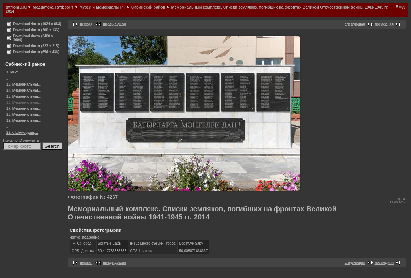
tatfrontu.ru (16, 7)
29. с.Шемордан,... (22, 133)
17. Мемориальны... (23, 108)
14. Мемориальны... (23, 90)
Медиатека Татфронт (53, 7)
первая (86, 24)
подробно (90, 237)
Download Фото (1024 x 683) (37, 24)
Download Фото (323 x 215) (36, 46)
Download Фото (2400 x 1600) (33, 38)
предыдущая (114, 24)
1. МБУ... (13, 72)
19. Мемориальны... (23, 120)
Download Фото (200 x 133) (36, 30)
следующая (355, 24)
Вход (400, 7)
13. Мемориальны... (23, 84)
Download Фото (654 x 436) (36, 52)
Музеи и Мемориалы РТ (102, 7)
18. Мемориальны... (23, 114)
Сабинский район (148, 7)
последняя (384, 24)
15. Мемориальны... (23, 96)
